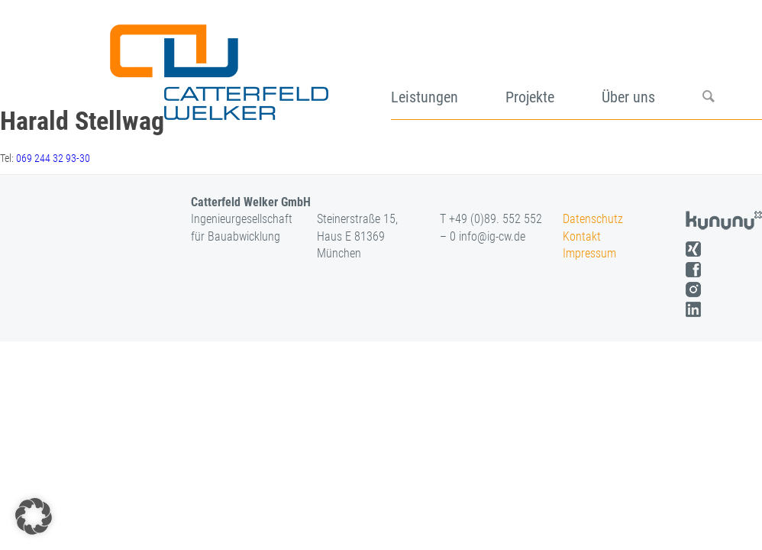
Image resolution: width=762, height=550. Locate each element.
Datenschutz (593, 219)
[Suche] (732, 66)
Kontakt (582, 236)
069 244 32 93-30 (53, 158)
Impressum (589, 253)
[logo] (217, 66)
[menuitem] (448, 66)
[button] (33, 516)
